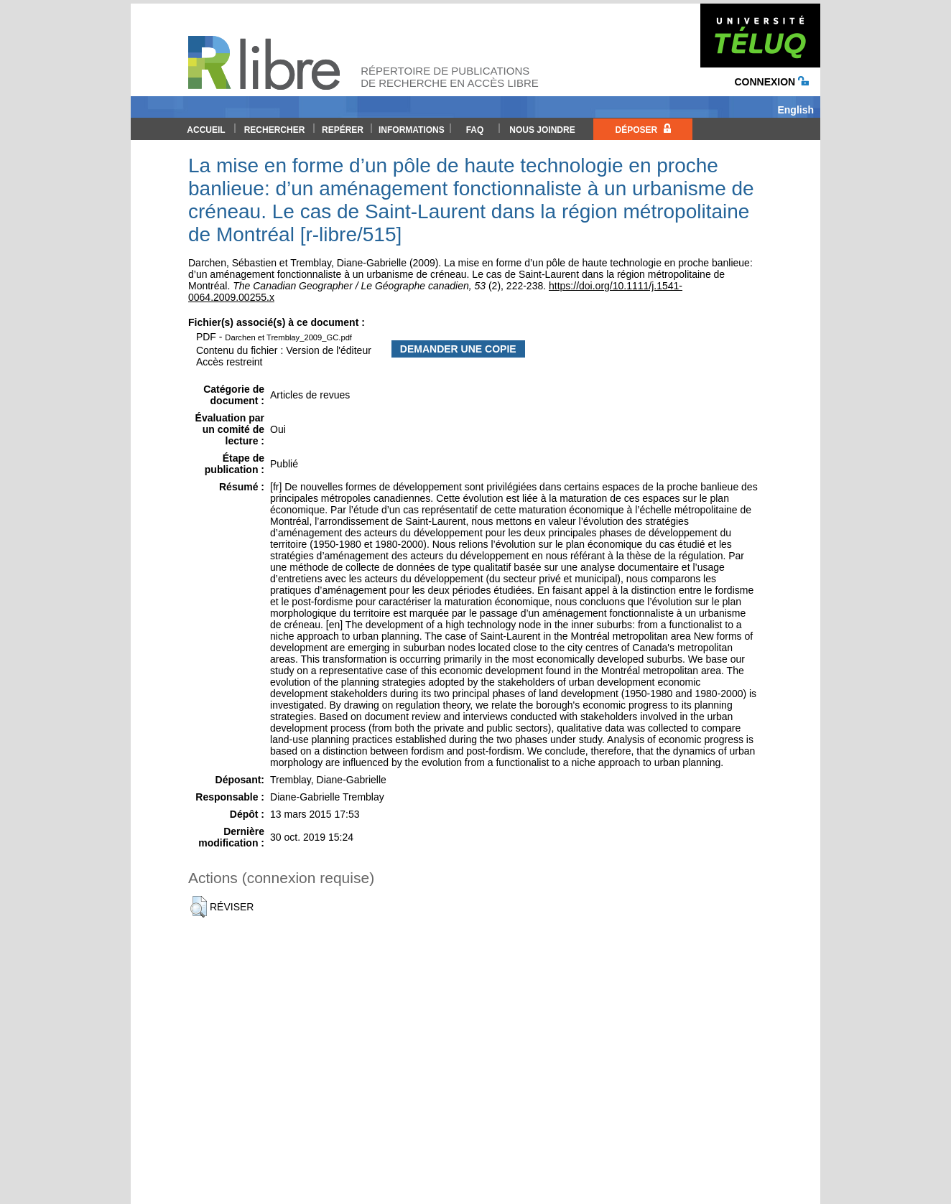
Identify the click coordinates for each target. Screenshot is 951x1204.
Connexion (771, 82)
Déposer (642, 129)
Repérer (342, 130)
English (795, 110)
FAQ (475, 130)
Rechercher (274, 130)
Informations (412, 130)
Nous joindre (542, 130)
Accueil (206, 130)
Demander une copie (458, 349)
